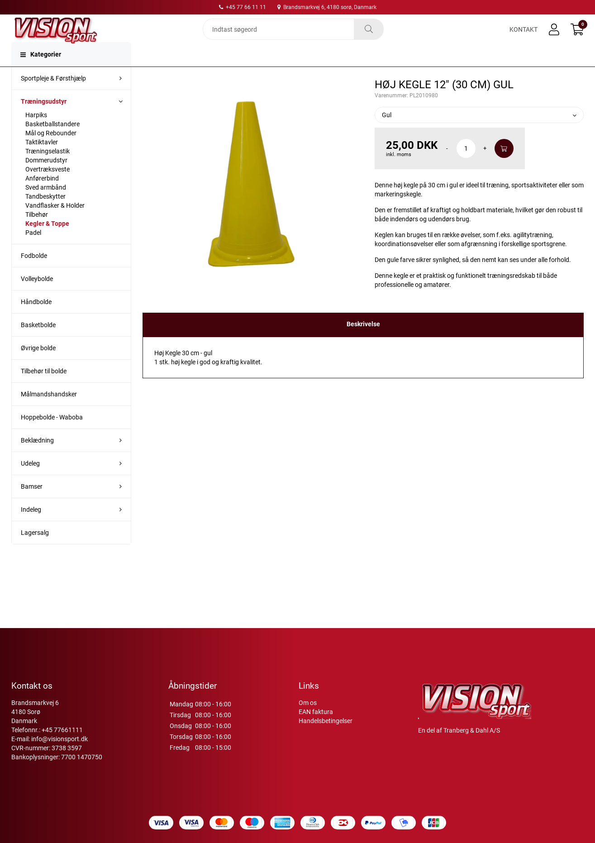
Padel (33, 250)
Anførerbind (42, 196)
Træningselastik (47, 169)
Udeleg (30, 481)
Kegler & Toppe (47, 241)
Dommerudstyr (46, 178)
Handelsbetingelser (325, 720)
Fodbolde (34, 273)
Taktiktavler (41, 160)
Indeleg (31, 527)
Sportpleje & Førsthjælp (53, 96)
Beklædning (37, 458)
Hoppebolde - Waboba (52, 435)
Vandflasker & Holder (55, 223)
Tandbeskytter (45, 214)
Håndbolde (36, 320)
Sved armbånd (45, 205)
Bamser (32, 504)
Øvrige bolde (38, 366)
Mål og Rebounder (50, 151)
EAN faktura (316, 711)
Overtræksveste (47, 187)
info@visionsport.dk (59, 739)
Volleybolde (37, 296)
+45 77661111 (62, 729)
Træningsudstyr (44, 119)
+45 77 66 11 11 (242, 7)
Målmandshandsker (49, 412)
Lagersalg (35, 550)
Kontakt (523, 37)
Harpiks (36, 133)
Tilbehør (36, 232)
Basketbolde (38, 343)
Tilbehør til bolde (44, 389)
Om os (308, 702)
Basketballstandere (52, 142)
